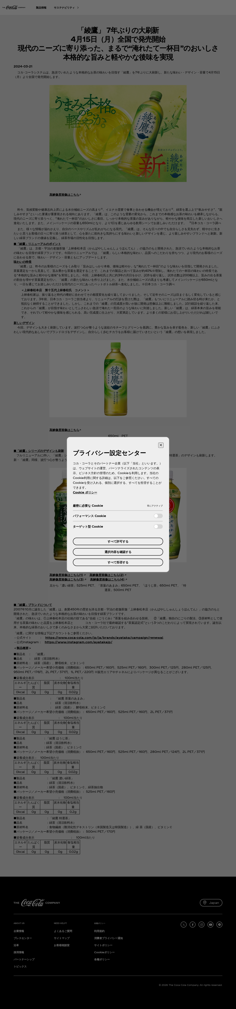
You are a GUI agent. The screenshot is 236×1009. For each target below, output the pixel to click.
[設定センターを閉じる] (161, 445)
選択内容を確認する (118, 552)
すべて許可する (118, 541)
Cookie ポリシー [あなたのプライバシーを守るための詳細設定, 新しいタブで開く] (85, 492)
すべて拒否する (118, 562)
